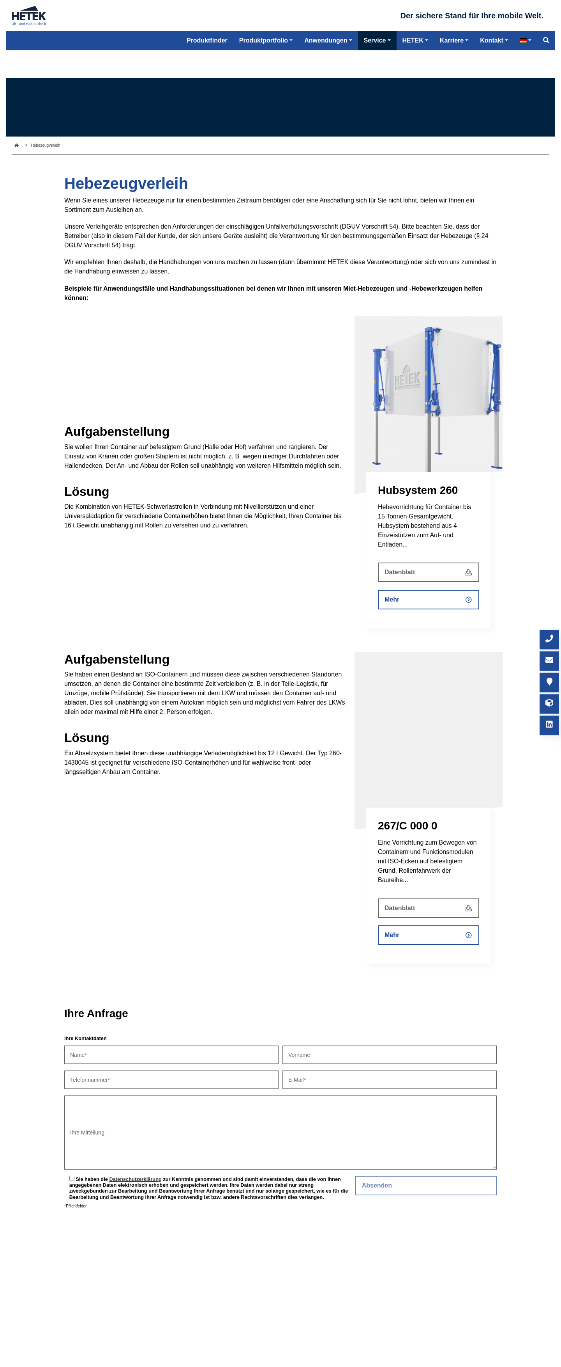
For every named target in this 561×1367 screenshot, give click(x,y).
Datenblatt (400, 572)
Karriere (452, 70)
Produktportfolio (263, 70)
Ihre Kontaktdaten (85, 1038)
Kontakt (491, 70)
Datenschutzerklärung (135, 1179)
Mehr (392, 599)
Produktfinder (207, 70)
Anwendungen (325, 70)
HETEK (412, 70)
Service (375, 70)
